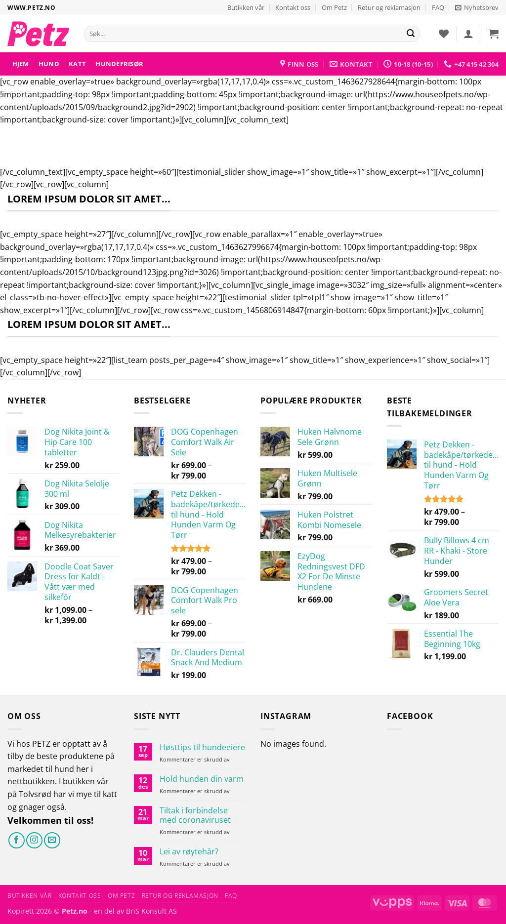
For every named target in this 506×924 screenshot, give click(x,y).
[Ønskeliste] (444, 33)
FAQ (438, 7)
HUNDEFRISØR (119, 63)
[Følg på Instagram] (34, 840)
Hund (49, 63)
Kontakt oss (292, 7)
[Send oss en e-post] (52, 840)
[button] (477, 7)
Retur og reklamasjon (389, 7)
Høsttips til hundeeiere (202, 747)
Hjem (20, 63)
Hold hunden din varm (202, 779)
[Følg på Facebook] (16, 840)
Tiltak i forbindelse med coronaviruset (195, 815)
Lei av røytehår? (189, 851)
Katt (77, 63)
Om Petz (334, 7)
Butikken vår (245, 7)
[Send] (410, 34)
